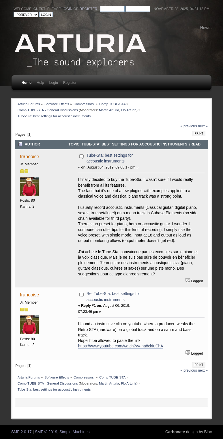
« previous (189, 126)
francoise (29, 156)
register (88, 9)
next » (203, 126)
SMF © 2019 (46, 432)
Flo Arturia (128, 110)
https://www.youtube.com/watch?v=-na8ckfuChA (120, 346)
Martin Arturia (109, 110)
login (67, 9)
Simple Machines (74, 432)
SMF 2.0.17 (21, 432)
